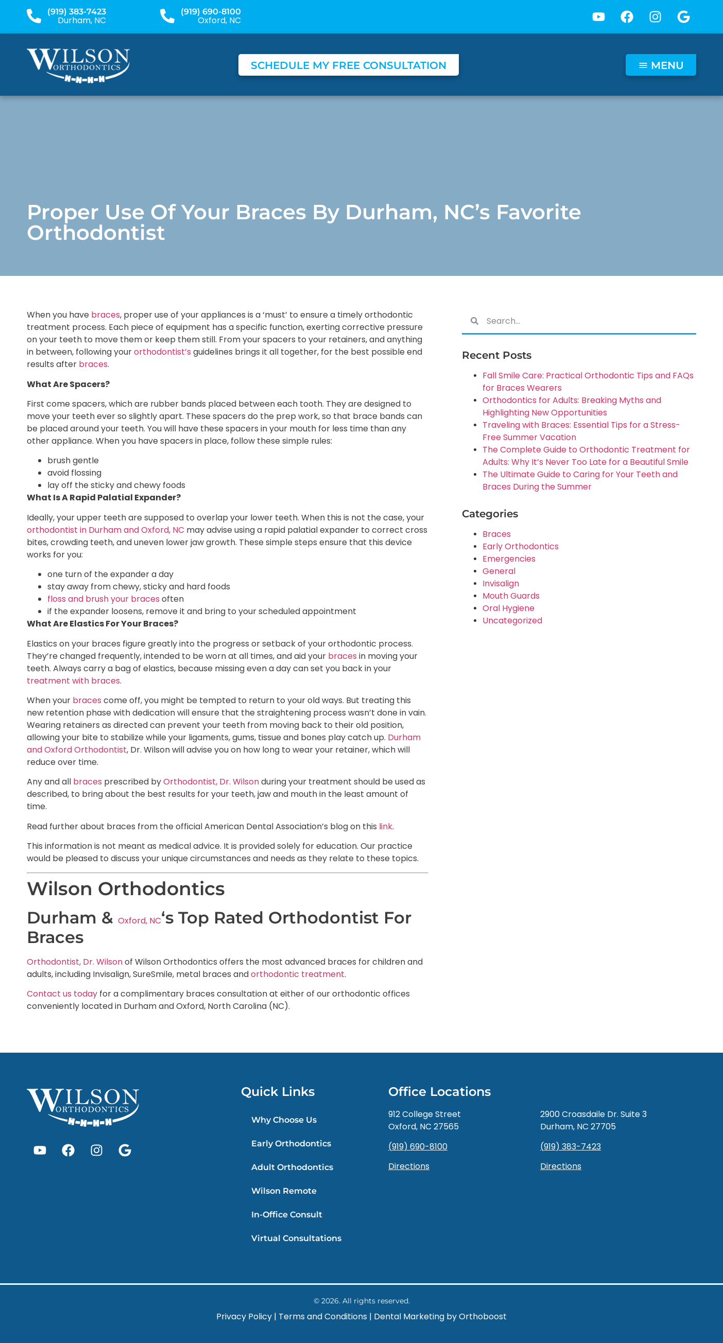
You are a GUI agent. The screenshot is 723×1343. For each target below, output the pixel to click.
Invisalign (501, 583)
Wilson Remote (284, 1191)
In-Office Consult (286, 1214)
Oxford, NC (139, 921)
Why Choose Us (284, 1120)
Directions (408, 1166)
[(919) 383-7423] (34, 16)
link (385, 826)
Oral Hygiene (509, 608)
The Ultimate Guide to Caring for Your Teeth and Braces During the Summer (580, 480)
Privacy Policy (244, 1316)
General (499, 571)
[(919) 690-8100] (167, 16)
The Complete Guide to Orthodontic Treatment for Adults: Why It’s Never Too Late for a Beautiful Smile (586, 456)
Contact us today (62, 994)
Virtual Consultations (296, 1238)
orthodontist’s (162, 352)
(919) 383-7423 (76, 11)
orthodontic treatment (298, 974)
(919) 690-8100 (211, 11)
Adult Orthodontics (292, 1167)
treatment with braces (73, 681)
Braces (497, 534)
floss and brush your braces (103, 599)
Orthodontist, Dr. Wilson (211, 782)
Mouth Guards (511, 596)
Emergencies (509, 559)
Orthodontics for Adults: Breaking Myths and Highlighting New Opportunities (572, 406)
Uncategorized (512, 620)
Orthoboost (483, 1316)
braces (105, 315)
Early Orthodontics (521, 546)
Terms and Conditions (323, 1316)
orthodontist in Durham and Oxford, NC (105, 530)
